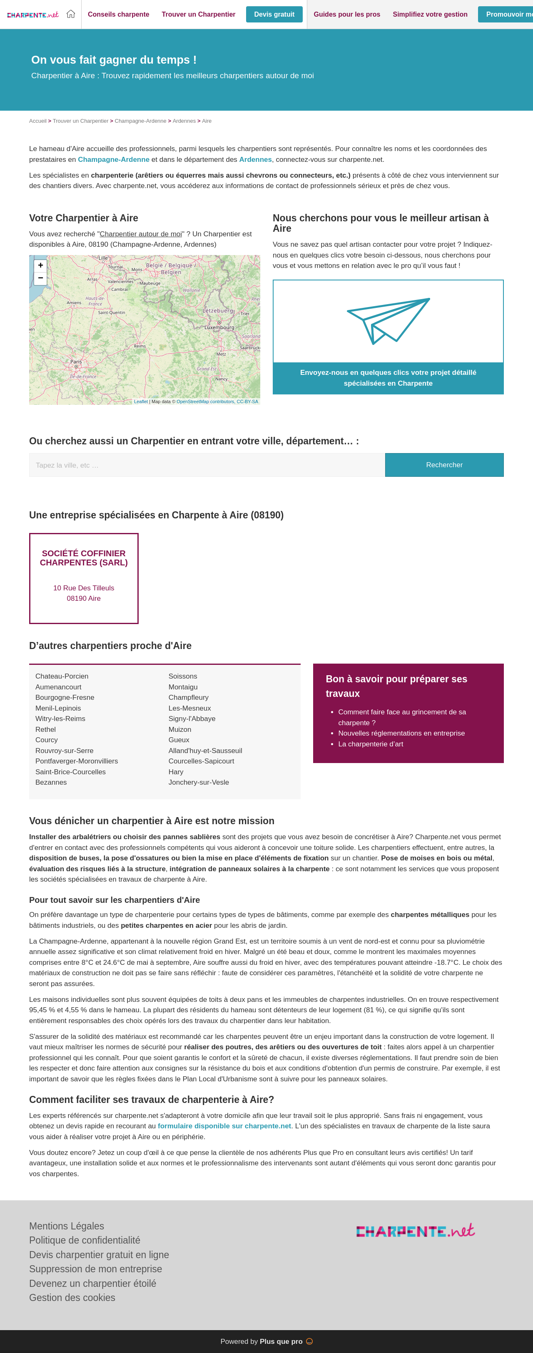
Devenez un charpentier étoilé (93, 1283)
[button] (119, 14)
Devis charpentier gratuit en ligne (99, 1254)
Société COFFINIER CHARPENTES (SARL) (84, 558)
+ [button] (40, 266)
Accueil (38, 121)
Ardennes (184, 121)
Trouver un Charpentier (81, 121)
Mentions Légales (66, 1226)
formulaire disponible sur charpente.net (224, 1126)
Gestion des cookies (72, 1297)
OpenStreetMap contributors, (207, 401)
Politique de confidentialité (84, 1240)
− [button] (40, 279)
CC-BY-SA (247, 401)
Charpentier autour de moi (141, 234)
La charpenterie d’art (370, 744)
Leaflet (141, 401)
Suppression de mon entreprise (95, 1269)
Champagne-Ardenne (141, 121)
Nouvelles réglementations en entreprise (401, 733)
